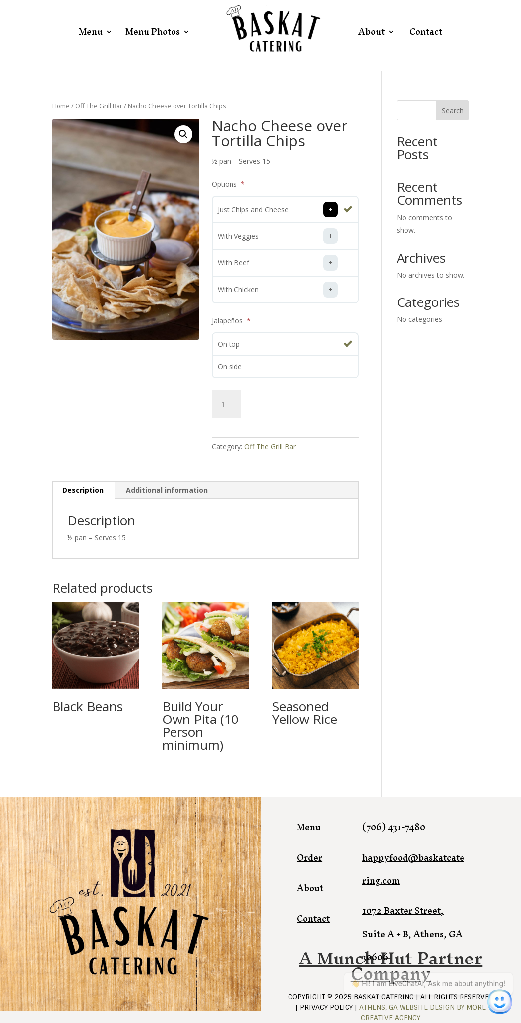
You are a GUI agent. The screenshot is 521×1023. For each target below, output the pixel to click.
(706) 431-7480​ (393, 827)
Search (452, 110)
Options (225, 184)
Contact (425, 31)
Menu (91, 31)
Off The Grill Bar (98, 105)
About (371, 31)
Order (309, 857)
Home (61, 105)
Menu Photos (152, 31)
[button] (183, 134)
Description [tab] (83, 490)
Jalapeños (228, 320)
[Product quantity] (226, 404)
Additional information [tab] (167, 490)
